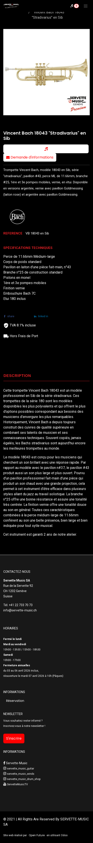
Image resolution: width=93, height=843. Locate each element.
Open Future (37, 835)
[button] (46, 148)
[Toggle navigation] (86, 6)
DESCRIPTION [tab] (17, 376)
